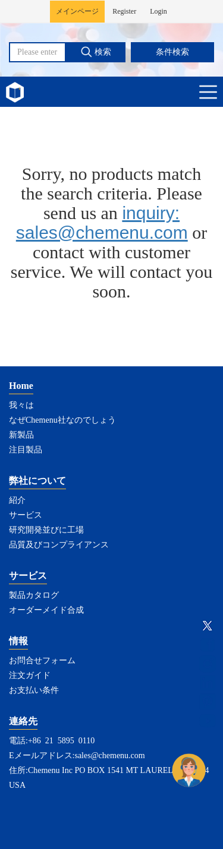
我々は (21, 405)
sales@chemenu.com (109, 755)
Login (158, 11)
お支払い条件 (34, 690)
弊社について (37, 481)
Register (124, 11)
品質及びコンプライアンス (59, 544)
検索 (95, 52)
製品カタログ (34, 595)
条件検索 (172, 51)
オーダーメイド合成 (46, 610)
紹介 (17, 500)
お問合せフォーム (42, 660)
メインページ (77, 11)
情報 (18, 641)
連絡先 (23, 721)
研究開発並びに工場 (46, 529)
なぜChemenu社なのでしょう (62, 420)
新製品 (21, 434)
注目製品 (25, 449)
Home (21, 386)
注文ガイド (30, 675)
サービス (25, 515)
